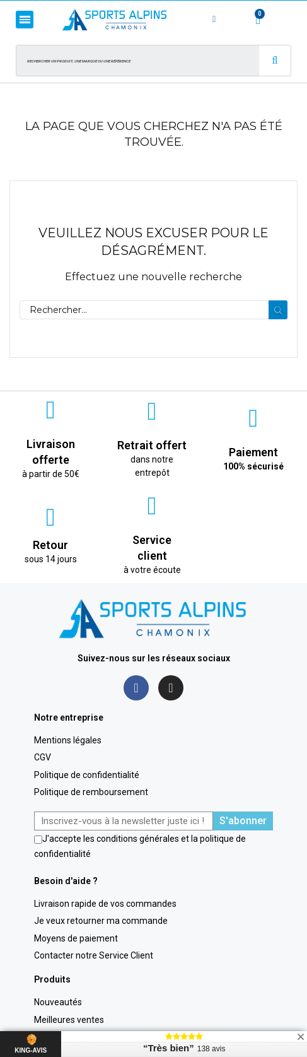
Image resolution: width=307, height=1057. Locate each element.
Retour (50, 545)
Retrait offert (152, 445)
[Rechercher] (153, 309)
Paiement (253, 452)
